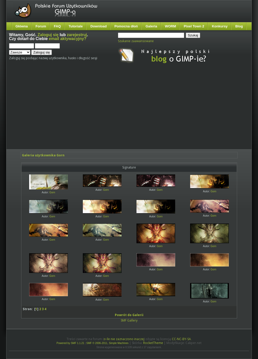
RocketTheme (153, 343)
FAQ (57, 26)
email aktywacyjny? (67, 38)
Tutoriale (76, 26)
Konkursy (220, 26)
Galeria (151, 26)
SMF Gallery (129, 320)
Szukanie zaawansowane (136, 41)
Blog (239, 26)
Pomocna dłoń (126, 26)
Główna (21, 26)
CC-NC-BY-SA (181, 339)
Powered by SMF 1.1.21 (70, 343)
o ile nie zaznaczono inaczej (124, 339)
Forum (41, 26)
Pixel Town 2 (194, 26)
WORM (170, 26)
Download (98, 26)
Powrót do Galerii (129, 315)
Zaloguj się (48, 35)
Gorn (52, 192)
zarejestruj (77, 35)
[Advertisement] (103, 110)
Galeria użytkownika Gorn (43, 155)
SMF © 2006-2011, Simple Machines (107, 343)
